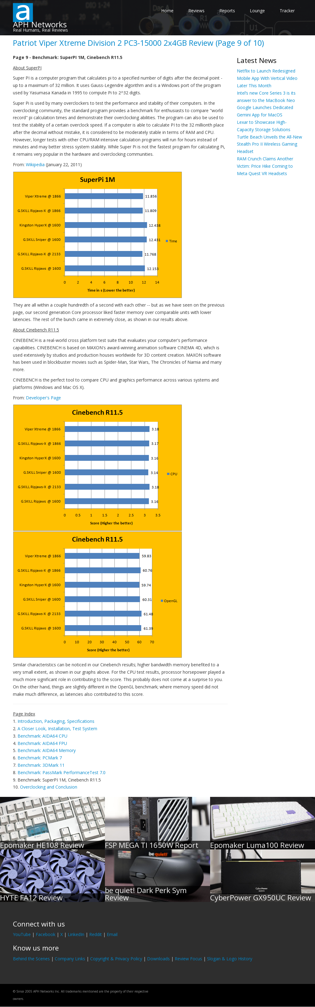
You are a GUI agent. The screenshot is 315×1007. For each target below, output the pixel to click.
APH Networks (40, 24)
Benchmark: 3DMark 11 (41, 765)
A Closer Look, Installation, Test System (57, 728)
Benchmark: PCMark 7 (40, 758)
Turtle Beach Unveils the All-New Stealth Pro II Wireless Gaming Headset (269, 144)
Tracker (287, 11)
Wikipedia (35, 164)
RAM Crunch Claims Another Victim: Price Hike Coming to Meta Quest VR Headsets (265, 166)
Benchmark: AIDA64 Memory (47, 750)
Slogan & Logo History (229, 959)
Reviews (196, 11)
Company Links (70, 959)
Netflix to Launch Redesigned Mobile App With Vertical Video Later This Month (267, 78)
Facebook (45, 934)
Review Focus (188, 959)
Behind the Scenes (31, 959)
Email (112, 934)
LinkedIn (76, 934)
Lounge (257, 11)
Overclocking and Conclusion (48, 787)
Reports (227, 11)
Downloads (158, 959)
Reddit (95, 934)
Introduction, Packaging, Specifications (56, 721)
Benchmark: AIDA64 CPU (42, 736)
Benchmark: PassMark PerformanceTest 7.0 (62, 772)
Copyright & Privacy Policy (116, 959)
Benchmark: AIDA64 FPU (42, 743)
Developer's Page (43, 398)
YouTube (22, 934)
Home (167, 11)
